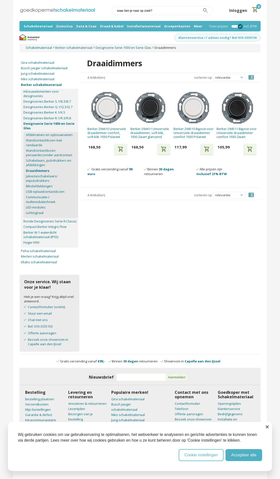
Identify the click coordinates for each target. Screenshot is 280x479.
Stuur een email (40, 313)
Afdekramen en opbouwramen (49, 135)
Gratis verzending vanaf (82, 361)
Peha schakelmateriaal (38, 251)
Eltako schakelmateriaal (39, 262)
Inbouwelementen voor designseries (41, 93)
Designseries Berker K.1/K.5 (44, 112)
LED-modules (36, 207)
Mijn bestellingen (38, 409)
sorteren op (203, 77)
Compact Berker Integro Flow (44, 226)
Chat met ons (38, 320)
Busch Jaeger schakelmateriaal (44, 68)
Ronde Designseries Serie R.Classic (50, 221)
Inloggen (238, 10)
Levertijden (76, 409)
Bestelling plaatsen (39, 399)
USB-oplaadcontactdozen (45, 191)
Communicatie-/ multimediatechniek (41, 199)
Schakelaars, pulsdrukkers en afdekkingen (48, 162)
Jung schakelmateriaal (37, 73)
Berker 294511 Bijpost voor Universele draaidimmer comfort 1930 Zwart (237, 133)
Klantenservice (190, 37)
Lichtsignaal (35, 212)
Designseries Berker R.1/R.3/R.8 (47, 118)
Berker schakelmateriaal (41, 84)
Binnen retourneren (159, 171)
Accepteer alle (243, 455)
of (205, 37)
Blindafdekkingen (39, 186)
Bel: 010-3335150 (40, 326)
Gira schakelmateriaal (37, 62)
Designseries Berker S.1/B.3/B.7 (47, 101)
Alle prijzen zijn (211, 171)
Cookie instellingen (201, 455)
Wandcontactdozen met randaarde (44, 142)
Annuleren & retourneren (87, 403)
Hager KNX (31, 242)
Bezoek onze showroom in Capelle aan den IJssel (48, 341)
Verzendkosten (37, 404)
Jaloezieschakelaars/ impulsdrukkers (42, 178)
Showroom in (190, 361)
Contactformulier (187, 403)
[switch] (235, 26)
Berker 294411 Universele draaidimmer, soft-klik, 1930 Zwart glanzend (149, 133)
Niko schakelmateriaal (38, 79)
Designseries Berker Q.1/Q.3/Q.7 (47, 107)
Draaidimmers (37, 170)
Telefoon (181, 409)
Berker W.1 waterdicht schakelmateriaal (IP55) (40, 234)
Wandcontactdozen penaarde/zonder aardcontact (49, 152)
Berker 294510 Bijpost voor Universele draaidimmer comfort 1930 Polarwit (193, 133)
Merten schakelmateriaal (40, 256)
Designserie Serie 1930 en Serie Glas (48, 125)
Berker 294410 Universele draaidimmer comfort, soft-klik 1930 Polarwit (106, 133)
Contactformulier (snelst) (46, 307)
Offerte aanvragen (42, 333)
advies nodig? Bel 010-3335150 (232, 37)
